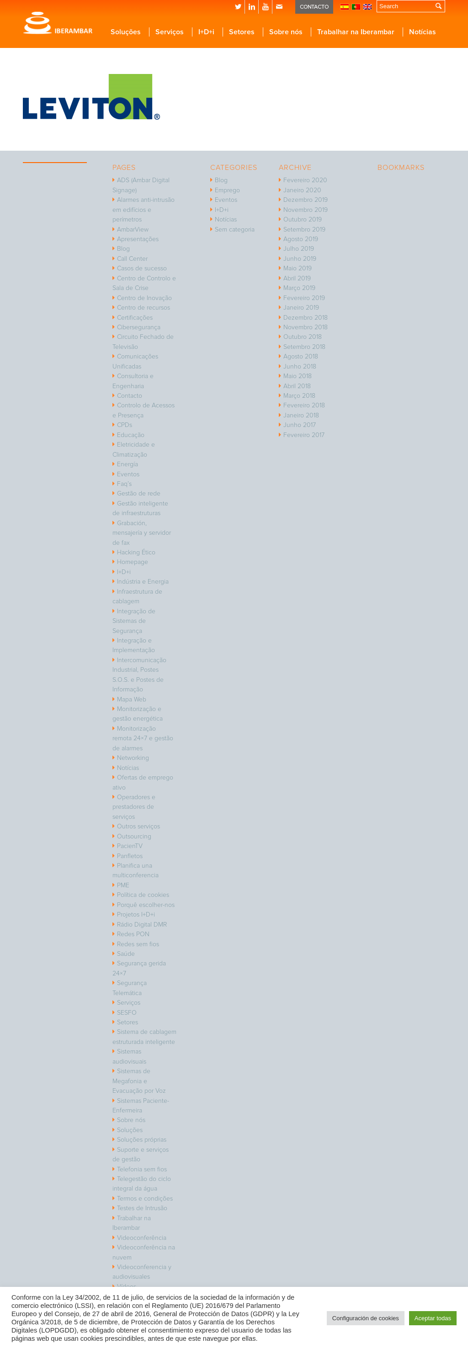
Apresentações (138, 239)
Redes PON (133, 934)
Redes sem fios (138, 944)
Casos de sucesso (142, 268)
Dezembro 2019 (305, 200)
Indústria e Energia (143, 581)
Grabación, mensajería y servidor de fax (141, 533)
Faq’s (124, 484)
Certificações (135, 317)
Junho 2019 (299, 259)
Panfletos (130, 856)
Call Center (132, 259)
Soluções (130, 1130)
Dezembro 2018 (305, 317)
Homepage (132, 562)
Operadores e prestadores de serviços (133, 807)
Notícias (128, 768)
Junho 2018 (299, 366)
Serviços (128, 1002)
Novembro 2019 (305, 210)
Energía (127, 464)
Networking (133, 758)
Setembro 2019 (304, 229)
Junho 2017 (299, 425)
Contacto (129, 396)
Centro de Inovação (144, 298)
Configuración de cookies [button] (365, 1318)
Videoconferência (141, 1238)
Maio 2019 (297, 268)
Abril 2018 (297, 386)
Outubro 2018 (302, 337)
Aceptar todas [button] (433, 1318)
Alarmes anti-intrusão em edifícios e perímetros (143, 209)
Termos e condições (145, 1198)
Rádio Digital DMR (142, 924)
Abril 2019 (297, 278)
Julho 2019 (298, 249)
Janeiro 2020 (302, 190)
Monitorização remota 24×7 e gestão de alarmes (142, 738)
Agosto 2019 (300, 239)
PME (123, 885)
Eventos (128, 474)
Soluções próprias (141, 1139)
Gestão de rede (138, 493)
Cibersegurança (138, 327)
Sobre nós (131, 1120)
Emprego (227, 190)
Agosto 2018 (300, 356)
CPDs (124, 425)
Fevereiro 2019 (304, 298)
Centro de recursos (143, 307)
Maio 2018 (297, 376)
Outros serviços (138, 826)
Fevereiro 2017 (303, 435)
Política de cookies (143, 895)
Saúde (126, 954)
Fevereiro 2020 (305, 180)
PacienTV (130, 846)
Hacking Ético (136, 552)
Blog (123, 249)
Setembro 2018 (304, 347)
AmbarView (133, 229)
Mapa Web (131, 699)
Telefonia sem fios (142, 1169)
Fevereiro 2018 (304, 405)
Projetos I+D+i (136, 914)
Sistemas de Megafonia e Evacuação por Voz (139, 1081)
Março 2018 (299, 396)
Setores (127, 1022)
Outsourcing (134, 836)
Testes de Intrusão (142, 1208)
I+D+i (124, 572)
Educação (130, 435)
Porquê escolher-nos (146, 905)
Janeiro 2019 (301, 307)
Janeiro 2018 (301, 415)
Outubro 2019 (302, 219)
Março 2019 (299, 288)
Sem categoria (235, 229)
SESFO (127, 1013)
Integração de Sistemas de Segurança (133, 621)
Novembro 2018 (305, 327)
